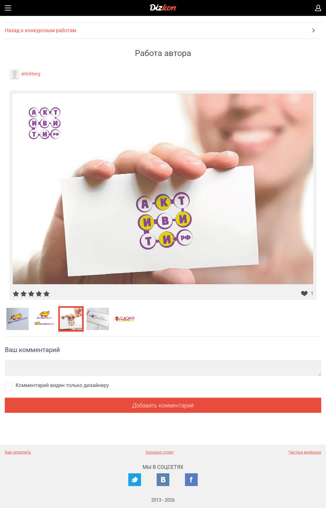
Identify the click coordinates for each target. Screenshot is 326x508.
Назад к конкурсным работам (40, 30)
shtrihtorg (30, 73)
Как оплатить (18, 452)
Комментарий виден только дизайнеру (62, 385)
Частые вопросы (304, 452)
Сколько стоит (159, 452)
